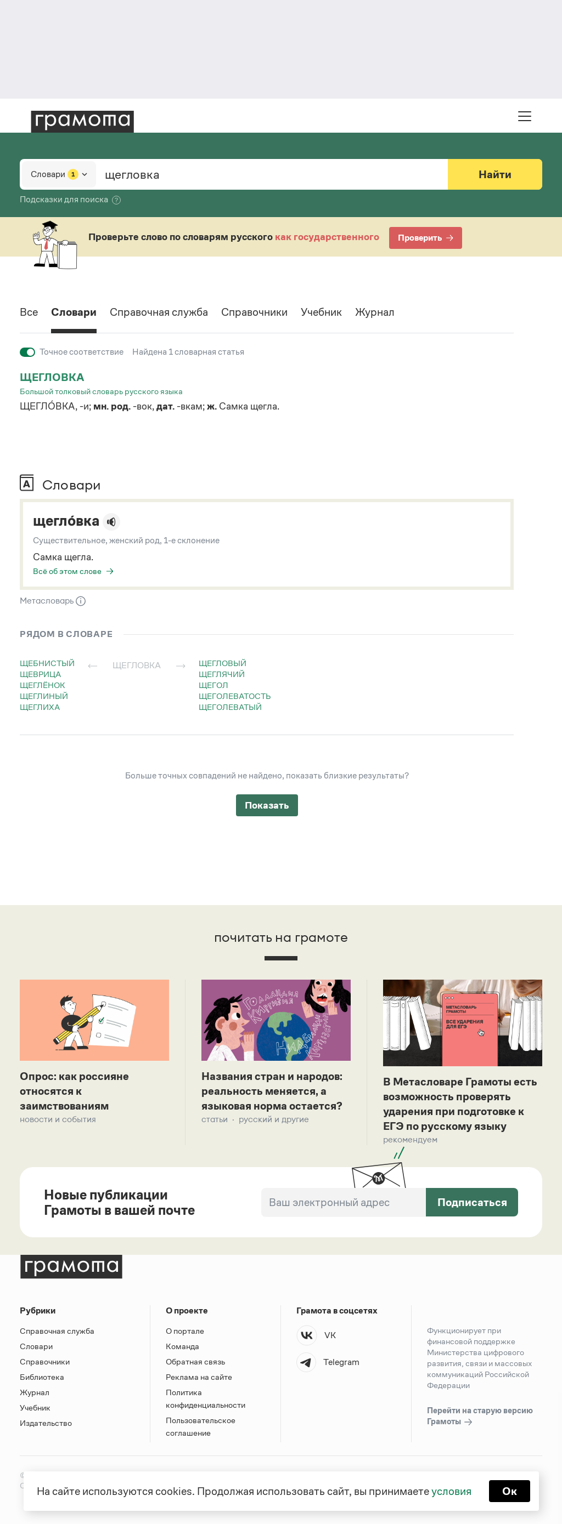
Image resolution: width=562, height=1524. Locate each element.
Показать (267, 805)
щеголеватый (230, 707)
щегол (213, 685)
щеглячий (222, 674)
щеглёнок (42, 685)
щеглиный (44, 696)
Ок (509, 1491)
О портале (185, 1330)
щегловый (222, 663)
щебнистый (47, 663)
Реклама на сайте (199, 1376)
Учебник (321, 312)
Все (29, 312)
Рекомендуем (410, 1139)
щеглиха (40, 707)
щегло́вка (66, 521)
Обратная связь (195, 1361)
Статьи (214, 1119)
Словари (74, 312)
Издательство (46, 1423)
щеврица (40, 674)
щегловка (52, 377)
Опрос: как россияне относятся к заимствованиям (74, 1091)
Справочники (254, 312)
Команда (182, 1346)
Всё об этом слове (67, 571)
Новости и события (58, 1119)
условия (451, 1491)
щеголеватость (235, 696)
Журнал (375, 312)
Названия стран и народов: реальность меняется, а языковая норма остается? (271, 1091)
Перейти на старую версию (480, 1417)
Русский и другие (274, 1119)
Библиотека (42, 1376)
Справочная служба (159, 312)
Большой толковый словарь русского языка (101, 391)
